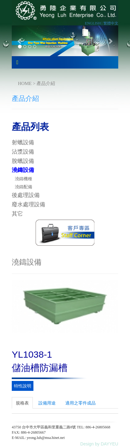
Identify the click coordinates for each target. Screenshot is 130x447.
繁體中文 (110, 23)
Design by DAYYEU (99, 443)
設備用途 (47, 402)
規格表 (22, 402)
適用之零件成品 (80, 402)
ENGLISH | (94, 23)
